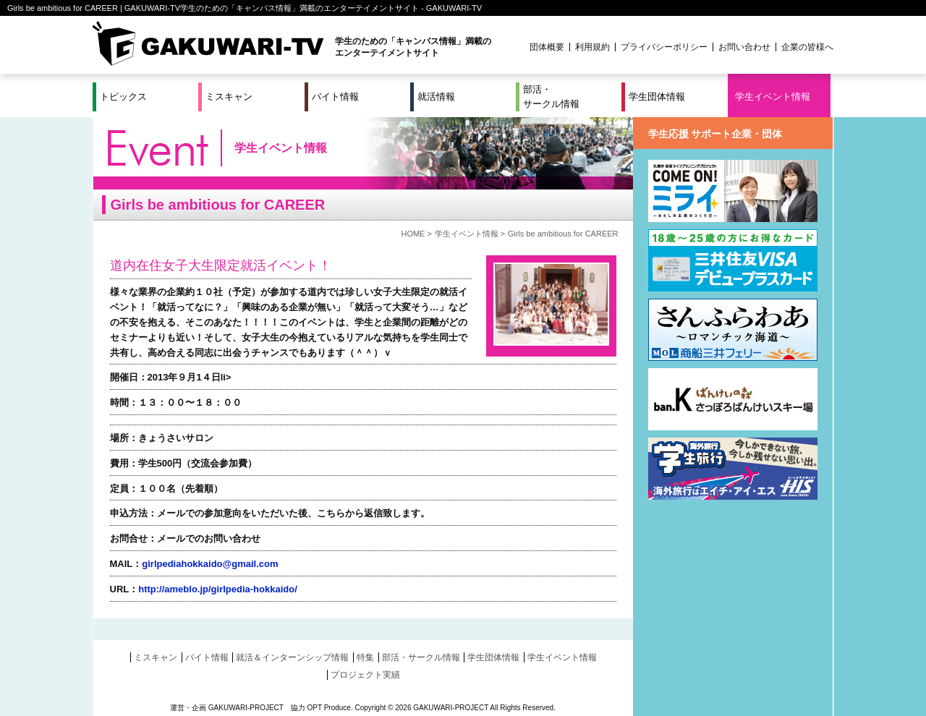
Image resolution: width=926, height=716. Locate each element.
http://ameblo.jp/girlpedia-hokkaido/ (217, 589)
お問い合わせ (744, 47)
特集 (365, 657)
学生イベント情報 (772, 96)
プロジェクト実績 (365, 675)
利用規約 (592, 47)
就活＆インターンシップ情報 (292, 657)
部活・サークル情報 (551, 96)
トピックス (123, 96)
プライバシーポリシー (664, 47)
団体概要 (547, 47)
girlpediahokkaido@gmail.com (210, 563)
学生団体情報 (657, 96)
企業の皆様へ (807, 47)
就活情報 (436, 96)
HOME (413, 233)
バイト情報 (335, 96)
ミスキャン (228, 96)
